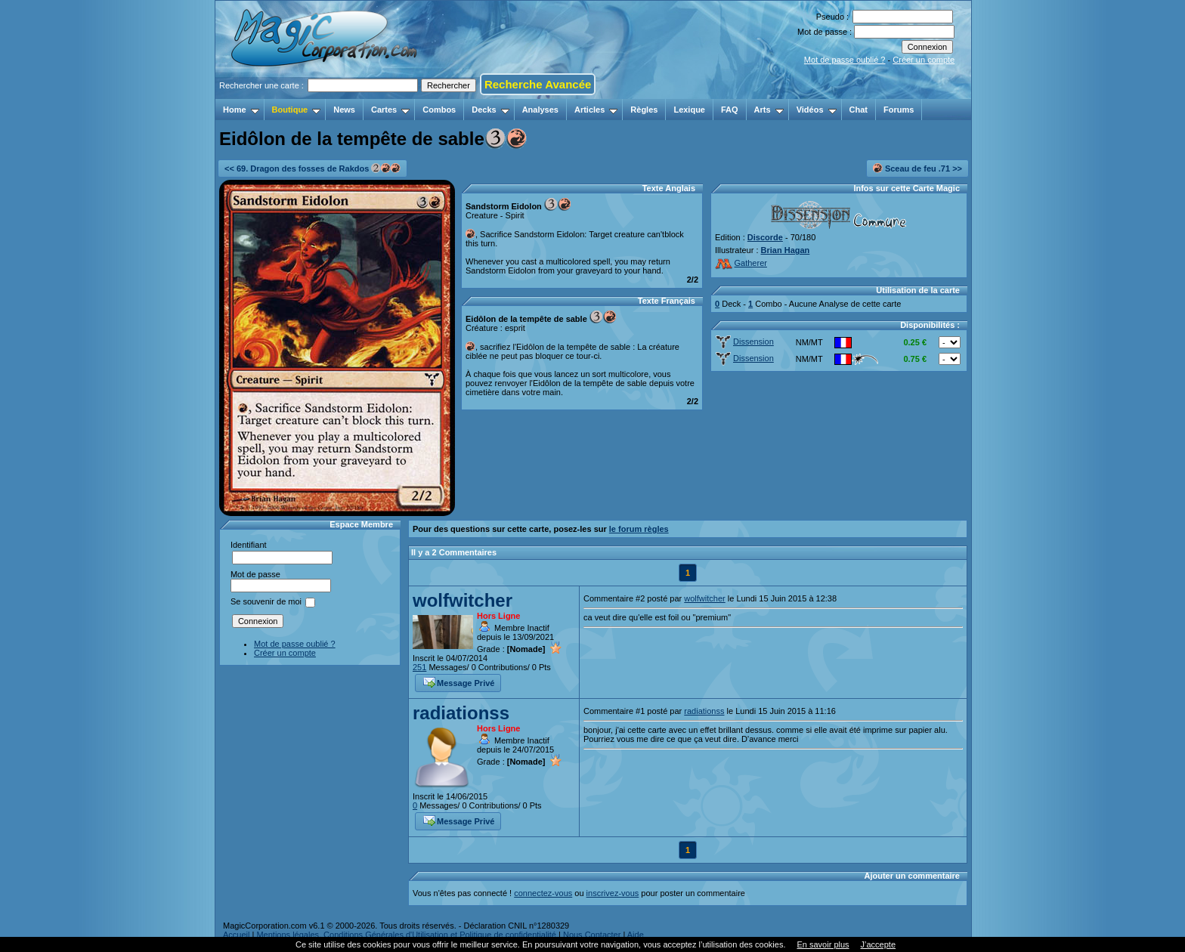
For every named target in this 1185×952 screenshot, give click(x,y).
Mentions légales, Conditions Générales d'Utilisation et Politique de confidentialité (406, 934)
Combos (439, 109)
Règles (643, 109)
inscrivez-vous (612, 893)
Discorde (765, 237)
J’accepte (878, 944)
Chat (858, 109)
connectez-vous (543, 893)
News (344, 109)
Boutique (296, 109)
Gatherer (741, 262)
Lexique (689, 109)
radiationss (461, 713)
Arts (769, 109)
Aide (635, 934)
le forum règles (639, 528)
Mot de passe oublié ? (845, 59)
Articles (595, 109)
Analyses (540, 109)
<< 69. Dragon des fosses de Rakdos (312, 168)
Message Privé (458, 681)
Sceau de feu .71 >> (917, 168)
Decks (490, 109)
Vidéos (817, 109)
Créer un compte (923, 59)
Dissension (745, 341)
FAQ (729, 109)
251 (419, 667)
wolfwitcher (462, 600)
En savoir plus (823, 944)
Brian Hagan (785, 250)
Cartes (390, 109)
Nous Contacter (591, 934)
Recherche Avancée (537, 84)
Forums (898, 109)
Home (241, 109)
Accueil (236, 934)
